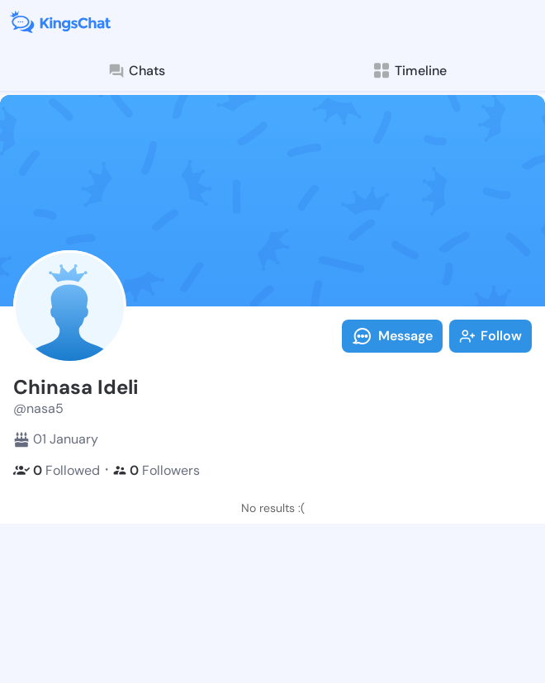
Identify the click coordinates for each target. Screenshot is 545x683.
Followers (156, 470)
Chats (136, 71)
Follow (490, 335)
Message (392, 336)
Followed (56, 470)
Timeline (409, 70)
